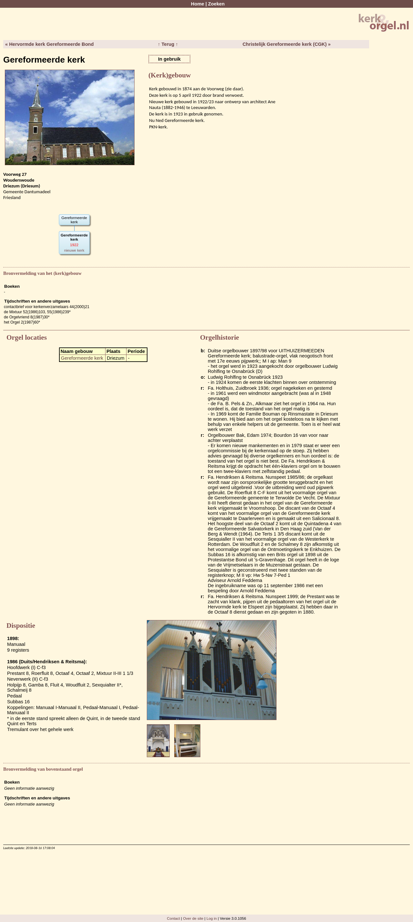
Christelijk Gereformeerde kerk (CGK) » (287, 44)
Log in (211, 918)
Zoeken (216, 3)
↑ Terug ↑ (168, 44)
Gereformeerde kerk (82, 358)
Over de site (193, 918)
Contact (173, 918)
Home (197, 3)
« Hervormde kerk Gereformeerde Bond (49, 44)
